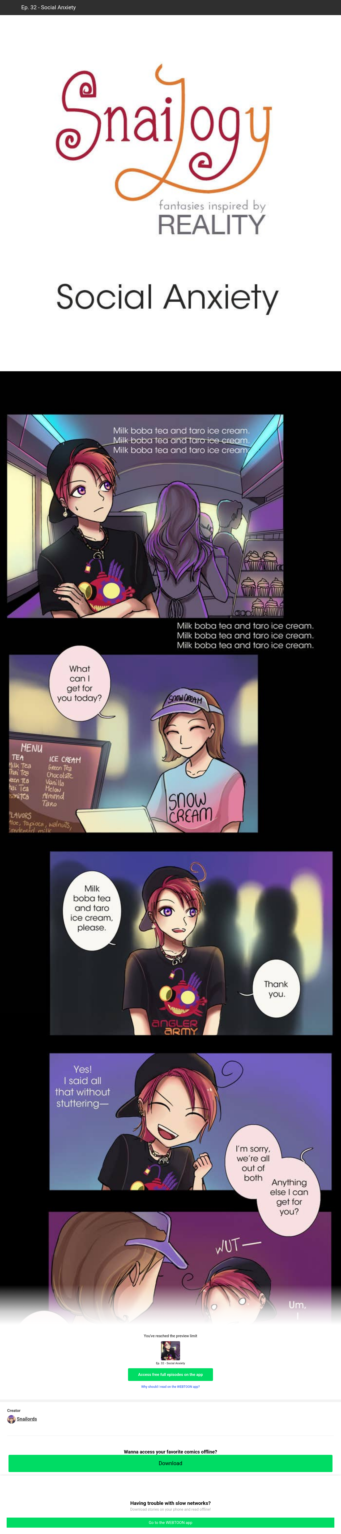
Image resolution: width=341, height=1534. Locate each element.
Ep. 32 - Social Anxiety (48, 7)
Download (170, 1463)
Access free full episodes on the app (170, 1374)
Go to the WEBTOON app (170, 1522)
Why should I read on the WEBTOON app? (170, 1387)
